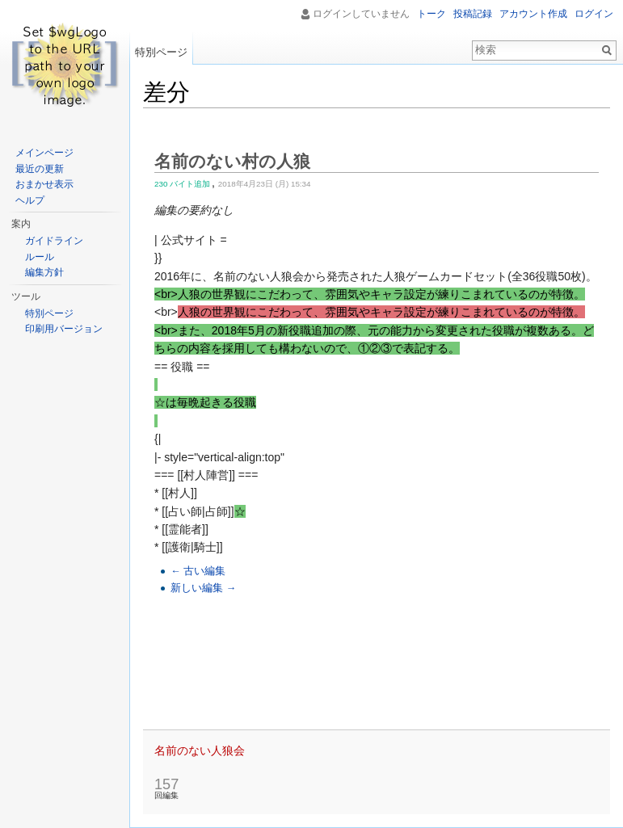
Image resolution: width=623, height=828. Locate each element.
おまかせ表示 (44, 184)
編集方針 (44, 272)
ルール (39, 257)
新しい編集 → (203, 588)
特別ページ (161, 52)
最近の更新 (39, 168)
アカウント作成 (533, 13)
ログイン (594, 13)
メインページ (44, 152)
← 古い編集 (197, 571)
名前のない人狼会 (199, 750)
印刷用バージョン (64, 328)
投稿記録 (472, 13)
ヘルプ (29, 200)
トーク (431, 13)
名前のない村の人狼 (232, 161)
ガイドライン (54, 240)
